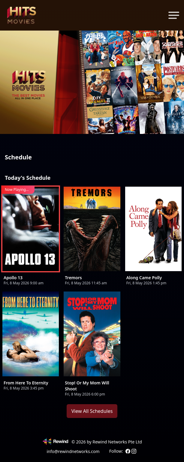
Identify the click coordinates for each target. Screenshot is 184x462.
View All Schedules (92, 411)
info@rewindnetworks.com (73, 451)
